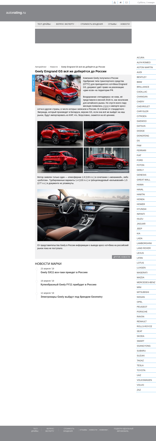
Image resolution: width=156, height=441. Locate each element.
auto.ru (16, 13)
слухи (106, 106)
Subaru (141, 351)
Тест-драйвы (44, 24)
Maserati (142, 272)
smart (140, 341)
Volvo (140, 385)
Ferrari (141, 150)
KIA (138, 233)
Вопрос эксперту (65, 24)
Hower (141, 204)
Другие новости (121, 257)
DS (138, 140)
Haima (140, 184)
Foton (140, 165)
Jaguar (141, 223)
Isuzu (140, 219)
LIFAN (140, 258)
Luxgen (141, 267)
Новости (125, 24)
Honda (141, 199)
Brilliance (143, 87)
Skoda (140, 336)
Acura (140, 57)
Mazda (140, 277)
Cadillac (142, 92)
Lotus (140, 263)
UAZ (139, 375)
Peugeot (142, 307)
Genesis (141, 175)
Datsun (141, 126)
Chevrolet (143, 106)
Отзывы (112, 24)
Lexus (140, 253)
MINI (139, 287)
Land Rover (144, 248)
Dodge (141, 131)
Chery (140, 101)
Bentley (142, 77)
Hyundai (141, 209)
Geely (140, 170)
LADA (139, 238)
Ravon (140, 316)
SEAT (139, 331)
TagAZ (140, 360)
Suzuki (141, 355)
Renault (142, 321)
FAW (139, 145)
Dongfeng (143, 136)
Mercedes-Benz (146, 282)
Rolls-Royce (144, 326)
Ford (140, 160)
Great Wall (143, 180)
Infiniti (141, 214)
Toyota (141, 370)
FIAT (139, 155)
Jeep (139, 228)
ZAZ (139, 390)
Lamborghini (144, 243)
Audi (139, 72)
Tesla (140, 365)
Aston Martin (145, 67)
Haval (140, 189)
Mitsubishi (143, 292)
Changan (142, 96)
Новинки (103, 430)
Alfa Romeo (144, 62)
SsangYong (144, 346)
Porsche (142, 311)
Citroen (141, 116)
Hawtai (141, 194)
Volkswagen (144, 380)
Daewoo (142, 121)
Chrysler (142, 111)
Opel (139, 302)
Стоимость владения (92, 24)
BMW (139, 82)
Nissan (141, 297)
